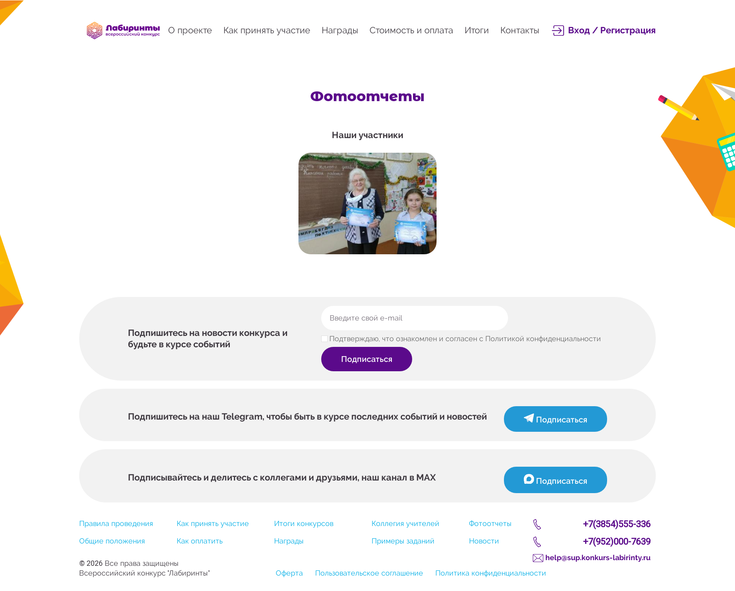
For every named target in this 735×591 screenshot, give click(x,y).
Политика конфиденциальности (490, 573)
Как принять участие (266, 30)
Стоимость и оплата (411, 30)
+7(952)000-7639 (617, 542)
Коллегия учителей (405, 523)
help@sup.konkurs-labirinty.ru (598, 557)
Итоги (477, 30)
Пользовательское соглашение (369, 573)
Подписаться (367, 359)
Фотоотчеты (490, 523)
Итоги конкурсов (303, 523)
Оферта (289, 573)
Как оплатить (200, 541)
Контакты (519, 30)
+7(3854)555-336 (617, 524)
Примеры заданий (403, 541)
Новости (484, 541)
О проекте (190, 30)
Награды (340, 30)
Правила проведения (116, 523)
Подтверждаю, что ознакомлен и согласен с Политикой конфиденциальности (465, 339)
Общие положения (112, 541)
